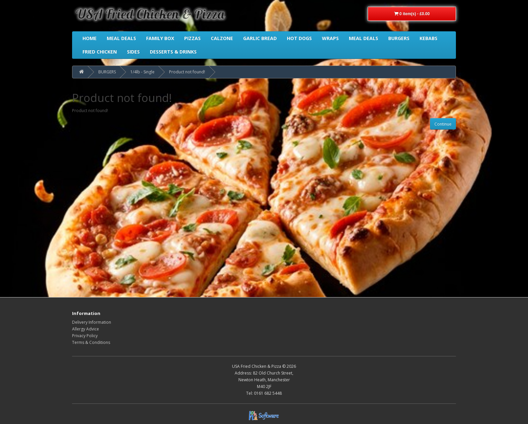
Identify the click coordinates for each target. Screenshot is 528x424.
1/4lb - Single (142, 72)
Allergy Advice (85, 329)
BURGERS (107, 72)
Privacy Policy (85, 336)
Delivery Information (91, 322)
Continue (443, 124)
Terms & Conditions (91, 342)
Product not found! (187, 72)
